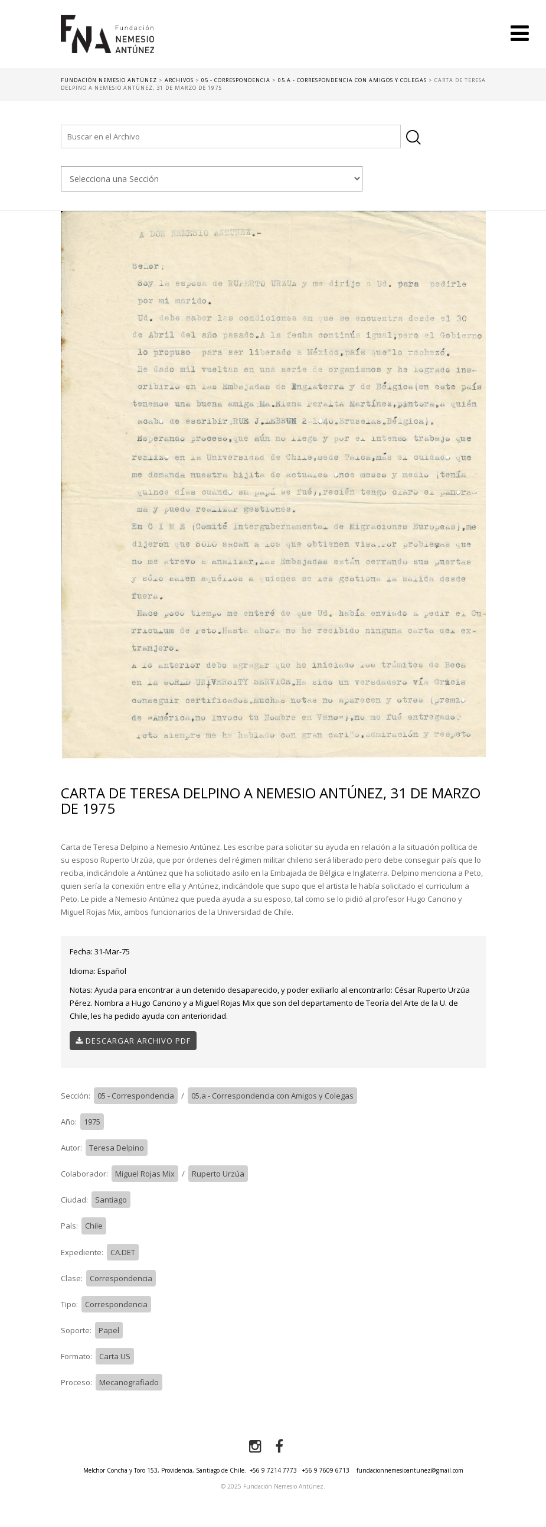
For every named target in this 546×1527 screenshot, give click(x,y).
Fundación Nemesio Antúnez (107, 41)
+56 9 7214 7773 (273, 1470)
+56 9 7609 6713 (325, 1470)
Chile (94, 1225)
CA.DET (122, 1252)
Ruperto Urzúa (218, 1173)
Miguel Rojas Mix (145, 1173)
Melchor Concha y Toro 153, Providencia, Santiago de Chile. (164, 1470)
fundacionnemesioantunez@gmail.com (410, 1470)
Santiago (111, 1199)
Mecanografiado (129, 1382)
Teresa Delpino (116, 1147)
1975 (92, 1121)
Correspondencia (121, 1278)
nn (211, 178)
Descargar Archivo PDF (133, 1040)
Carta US (114, 1356)
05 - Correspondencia (135, 1095)
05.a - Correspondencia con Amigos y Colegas (272, 1095)
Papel (109, 1330)
